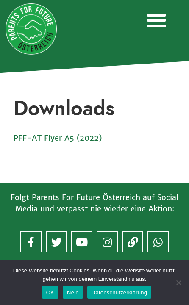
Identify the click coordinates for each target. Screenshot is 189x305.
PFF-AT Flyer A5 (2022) (58, 138)
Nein (73, 292)
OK (50, 292)
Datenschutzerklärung (119, 292)
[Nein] (178, 282)
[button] (156, 20)
